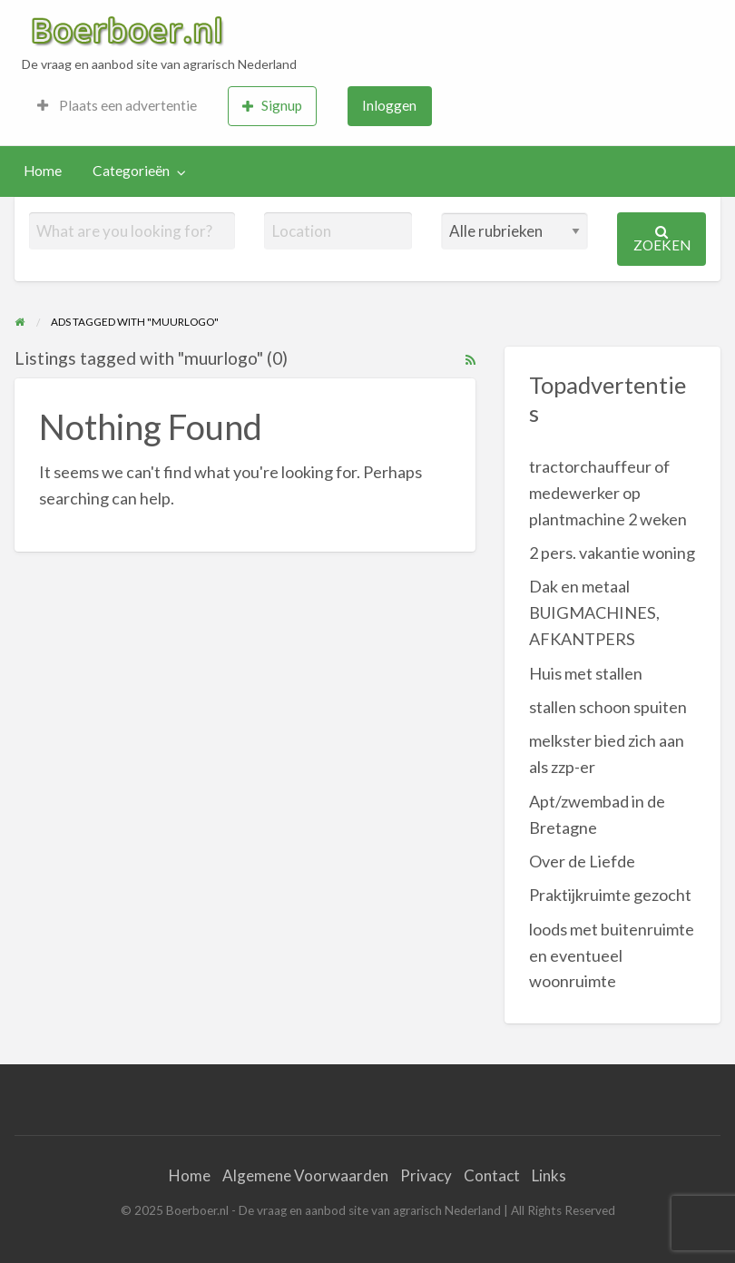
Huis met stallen (585, 673)
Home (43, 170)
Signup (272, 105)
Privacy (426, 1175)
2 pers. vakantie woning (612, 553)
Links (549, 1175)
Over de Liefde (582, 861)
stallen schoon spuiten (608, 707)
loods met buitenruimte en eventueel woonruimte (611, 955)
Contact (492, 1175)
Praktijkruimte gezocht (610, 895)
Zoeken (662, 239)
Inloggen (389, 105)
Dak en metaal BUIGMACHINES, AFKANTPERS (594, 612)
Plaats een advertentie (117, 105)
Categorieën (131, 170)
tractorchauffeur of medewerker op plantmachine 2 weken (608, 492)
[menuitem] (117, 106)
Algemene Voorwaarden (305, 1175)
